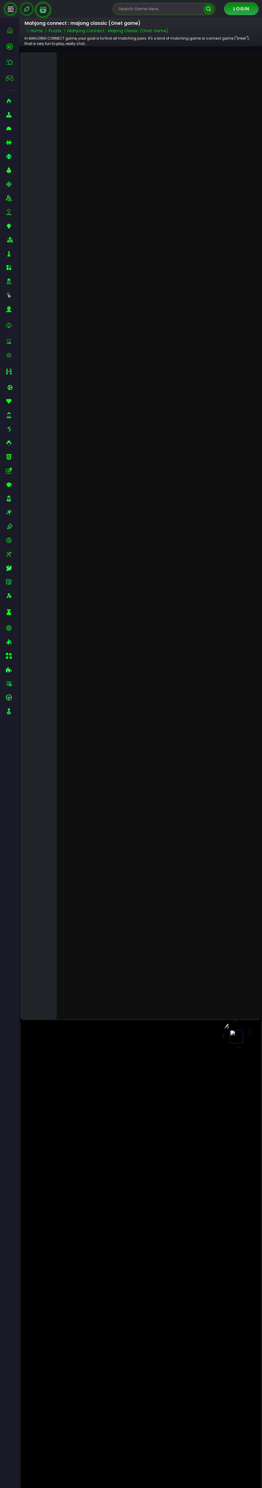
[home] (12, 30)
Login (241, 8)
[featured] (12, 62)
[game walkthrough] (43, 10)
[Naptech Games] (27, 9)
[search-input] (159, 9)
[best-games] (12, 46)
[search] (208, 9)
